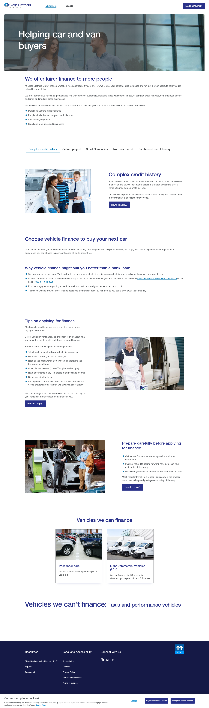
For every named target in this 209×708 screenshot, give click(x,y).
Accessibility (68, 661)
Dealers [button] (69, 6)
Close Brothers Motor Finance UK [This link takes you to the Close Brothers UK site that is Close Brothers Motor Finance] (40, 661)
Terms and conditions (72, 677)
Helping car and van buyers (59, 40)
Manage (134, 701)
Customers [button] (51, 6)
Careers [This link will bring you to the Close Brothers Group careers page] (28, 672)
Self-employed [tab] (71, 149)
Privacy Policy (69, 672)
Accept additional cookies (182, 701)
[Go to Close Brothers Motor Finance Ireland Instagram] (102, 660)
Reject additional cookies (156, 701)
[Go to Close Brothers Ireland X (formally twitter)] (113, 660)
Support (28, 667)
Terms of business (70, 683)
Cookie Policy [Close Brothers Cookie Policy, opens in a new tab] (40, 705)
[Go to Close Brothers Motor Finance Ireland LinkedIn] (107, 660)
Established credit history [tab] (154, 149)
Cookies (66, 667)
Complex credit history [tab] (42, 149)
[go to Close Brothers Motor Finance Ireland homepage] (17, 6)
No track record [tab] (123, 149)
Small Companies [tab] (97, 149)
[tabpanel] (104, 191)
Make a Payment (193, 6)
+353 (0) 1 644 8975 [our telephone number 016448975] (43, 282)
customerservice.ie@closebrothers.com (157, 278)
